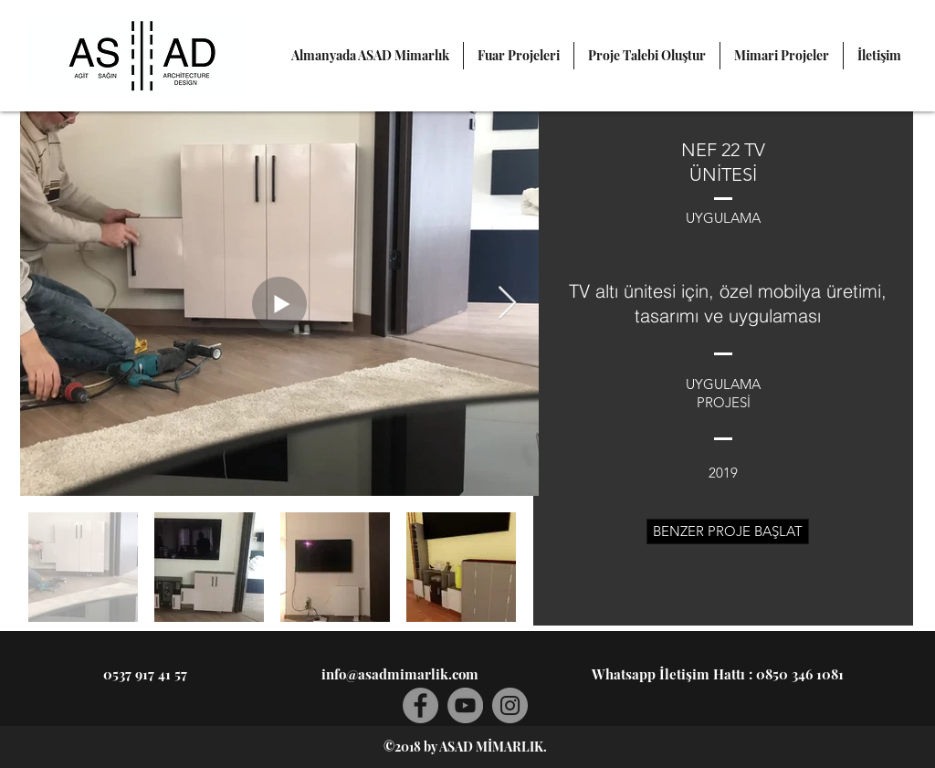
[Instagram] (510, 705)
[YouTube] (465, 705)
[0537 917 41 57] (145, 674)
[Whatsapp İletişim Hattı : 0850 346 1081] (718, 674)
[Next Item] (507, 303)
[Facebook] (420, 705)
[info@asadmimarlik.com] (399, 674)
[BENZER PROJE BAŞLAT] (727, 531)
